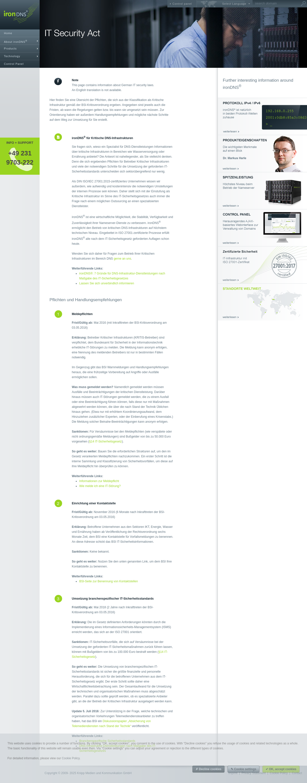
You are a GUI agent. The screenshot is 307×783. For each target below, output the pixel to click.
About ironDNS (15, 41)
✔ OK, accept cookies (281, 769)
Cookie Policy (70, 758)
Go (303, 3)
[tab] (20, 41)
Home (8, 33)
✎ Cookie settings (243, 769)
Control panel (182, 3)
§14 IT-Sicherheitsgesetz (105, 441)
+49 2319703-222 (19, 157)
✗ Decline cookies (208, 769)
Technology (12, 56)
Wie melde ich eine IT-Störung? (100, 486)
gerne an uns (122, 258)
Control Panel (14, 63)
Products (10, 48)
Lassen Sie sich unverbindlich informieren (106, 283)
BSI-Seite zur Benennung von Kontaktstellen (108, 581)
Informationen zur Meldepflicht (99, 481)
